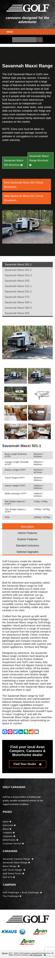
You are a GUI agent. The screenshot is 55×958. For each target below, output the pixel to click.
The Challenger (12, 896)
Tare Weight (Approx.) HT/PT (15, 510)
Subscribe (9, 825)
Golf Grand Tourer (13, 873)
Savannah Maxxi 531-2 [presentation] (18, 291)
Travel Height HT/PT (15, 477)
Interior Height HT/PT (15, 485)
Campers (9, 832)
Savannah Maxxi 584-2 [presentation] (18, 307)
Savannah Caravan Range (18, 859)
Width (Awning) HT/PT (16, 493)
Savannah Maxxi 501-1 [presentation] (18, 264)
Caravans (9, 836)
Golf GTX (9, 877)
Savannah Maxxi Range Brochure (39, 160)
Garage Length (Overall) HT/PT (16, 463)
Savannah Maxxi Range (16, 862)
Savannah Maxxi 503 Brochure (13, 162)
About (7, 829)
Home (7, 821)
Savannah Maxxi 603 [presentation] (17, 313)
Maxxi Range (11, 866)
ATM (7, 517)
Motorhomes (10, 840)
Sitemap (5, 953)
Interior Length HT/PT (15, 470)
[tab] (27, 264)
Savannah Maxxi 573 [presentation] (17, 297)
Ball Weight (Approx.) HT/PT (15, 502)
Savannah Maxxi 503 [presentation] (17, 280)
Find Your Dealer (27, 764)
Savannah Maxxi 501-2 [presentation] (18, 269)
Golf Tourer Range (14, 870)
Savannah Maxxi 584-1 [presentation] (18, 302)
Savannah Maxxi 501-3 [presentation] (18, 275)
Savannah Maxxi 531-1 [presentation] (18, 286)
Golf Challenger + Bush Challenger (22, 892)
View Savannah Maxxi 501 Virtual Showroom (23, 184)
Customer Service (13, 843)
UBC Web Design (36, 955)
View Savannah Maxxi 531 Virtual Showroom (23, 198)
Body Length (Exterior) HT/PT (16, 455)
